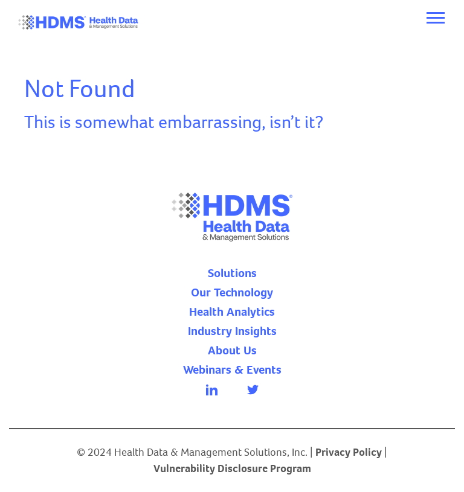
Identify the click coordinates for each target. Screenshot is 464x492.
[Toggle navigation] (435, 18)
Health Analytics (232, 312)
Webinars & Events (232, 370)
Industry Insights (232, 331)
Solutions (232, 273)
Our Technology (232, 293)
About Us (232, 351)
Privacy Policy (348, 452)
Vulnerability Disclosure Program (232, 468)
